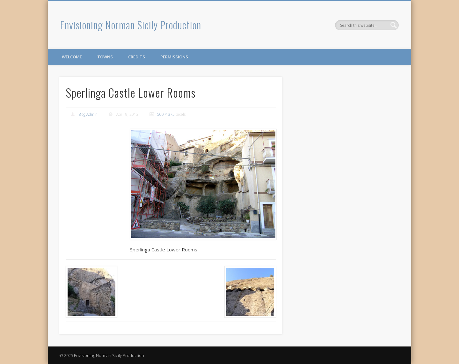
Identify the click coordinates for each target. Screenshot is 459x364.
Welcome (72, 57)
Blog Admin (88, 114)
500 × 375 (166, 114)
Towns (105, 57)
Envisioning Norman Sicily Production (130, 24)
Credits (136, 57)
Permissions (174, 57)
